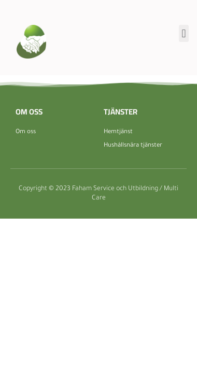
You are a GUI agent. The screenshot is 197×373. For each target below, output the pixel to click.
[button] (184, 33)
